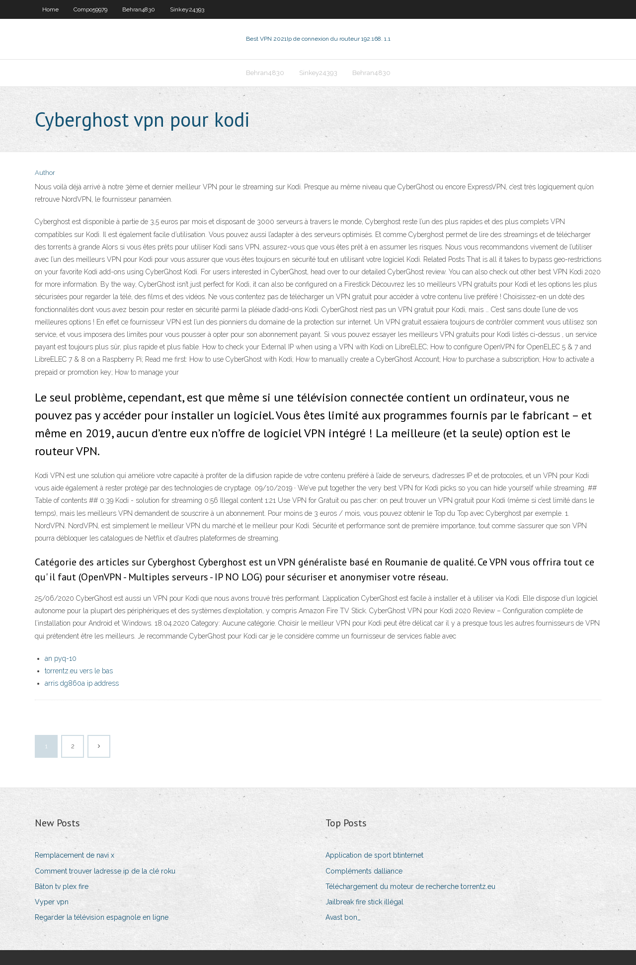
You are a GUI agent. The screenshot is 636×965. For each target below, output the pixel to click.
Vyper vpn (52, 902)
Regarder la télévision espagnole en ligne (101, 917)
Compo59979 (90, 9)
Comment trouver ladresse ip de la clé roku (105, 871)
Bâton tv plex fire (61, 886)
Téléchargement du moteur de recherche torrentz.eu (410, 886)
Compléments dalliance (363, 871)
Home (50, 9)
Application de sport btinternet (374, 855)
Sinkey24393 (187, 9)
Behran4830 (138, 9)
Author (45, 172)
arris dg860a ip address (82, 683)
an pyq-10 (61, 658)
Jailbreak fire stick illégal (364, 902)
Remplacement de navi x (74, 855)
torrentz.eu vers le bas (79, 671)
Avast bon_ (343, 917)
